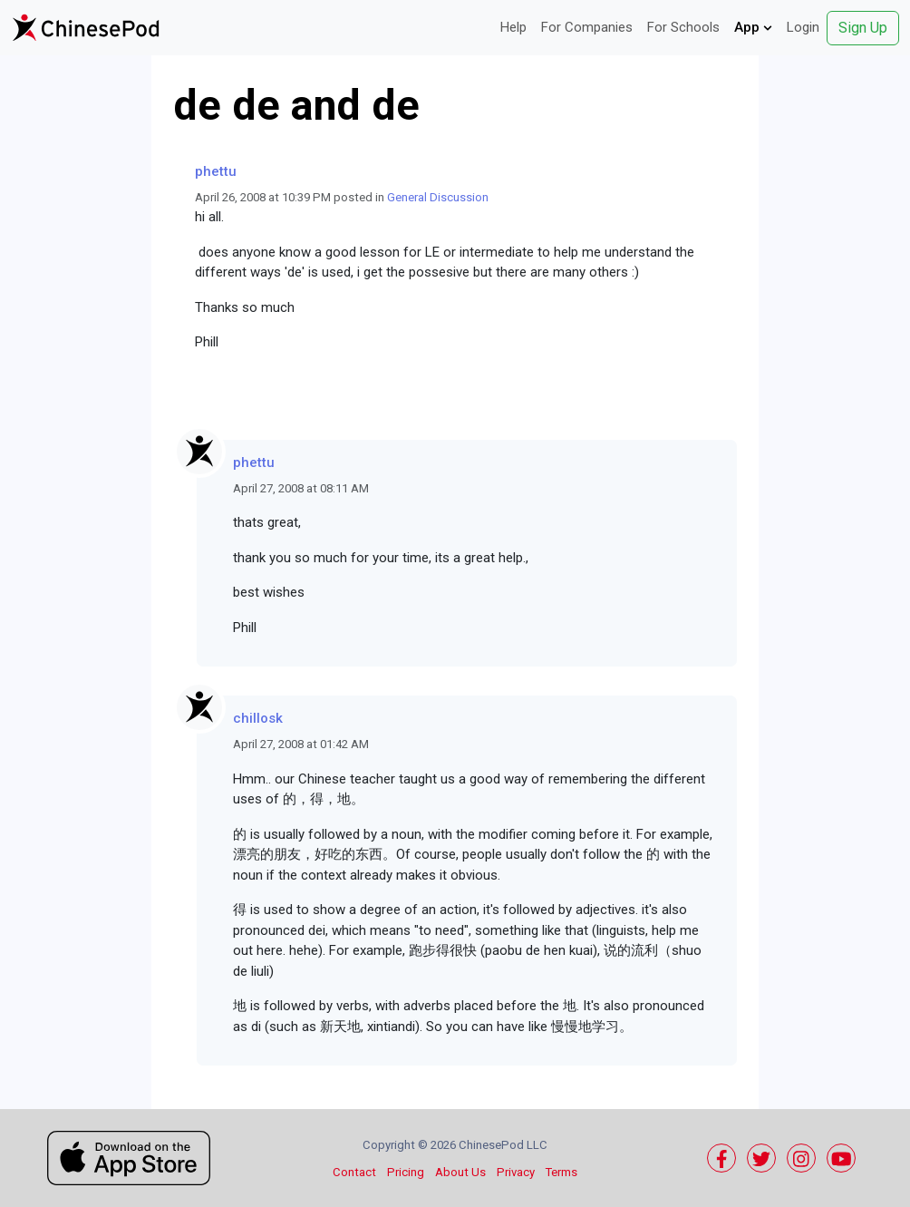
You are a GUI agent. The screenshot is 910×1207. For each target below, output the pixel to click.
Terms (561, 1172)
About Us (460, 1172)
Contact (354, 1172)
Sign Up (862, 27)
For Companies (587, 27)
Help (513, 27)
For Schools (683, 27)
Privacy (516, 1172)
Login (803, 27)
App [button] (753, 27)
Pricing (405, 1172)
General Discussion (438, 197)
